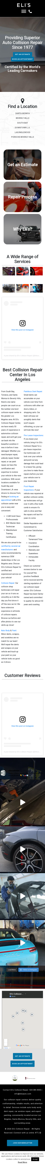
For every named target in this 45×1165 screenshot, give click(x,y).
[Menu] (23, 12)
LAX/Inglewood (22, 132)
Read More (22, 1162)
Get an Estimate (22, 54)
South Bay (22, 123)
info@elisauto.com (22, 1094)
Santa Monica (22, 113)
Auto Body (5, 630)
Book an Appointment (22, 59)
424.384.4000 (35, 1090)
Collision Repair (7, 583)
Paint (14, 630)
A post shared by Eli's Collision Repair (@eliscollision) (24, 356)
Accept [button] (35, 1159)
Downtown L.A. (22, 127)
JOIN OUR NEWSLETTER (22, 1143)
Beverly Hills (22, 118)
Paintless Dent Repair (33, 391)
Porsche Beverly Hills (22, 137)
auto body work (34, 1107)
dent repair (9, 1111)
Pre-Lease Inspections (33, 435)
